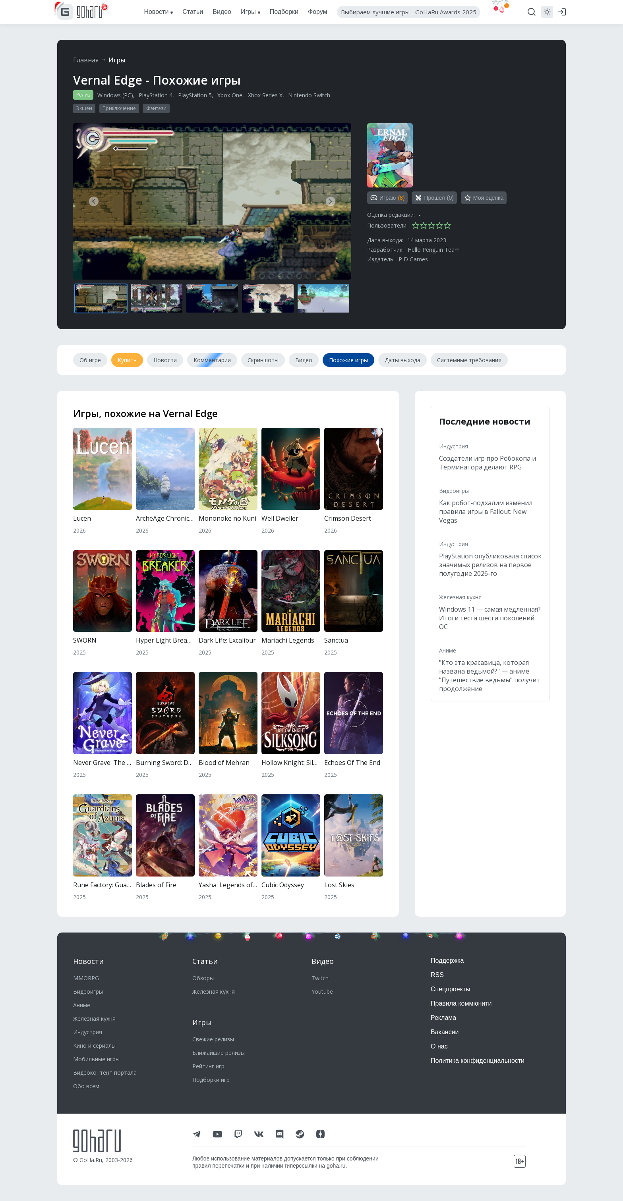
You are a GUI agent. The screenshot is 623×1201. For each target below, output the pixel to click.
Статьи (205, 961)
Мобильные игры (96, 1059)
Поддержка (447, 960)
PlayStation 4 (155, 95)
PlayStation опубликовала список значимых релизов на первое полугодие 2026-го (490, 565)
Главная (86, 60)
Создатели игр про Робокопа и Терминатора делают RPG (487, 462)
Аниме (447, 650)
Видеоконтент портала (105, 1072)
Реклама (443, 1017)
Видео (323, 961)
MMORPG (86, 978)
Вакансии (445, 1032)
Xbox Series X (265, 95)
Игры (116, 60)
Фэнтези (156, 108)
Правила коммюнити (461, 1003)
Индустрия (453, 446)
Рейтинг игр (208, 1066)
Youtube (322, 991)
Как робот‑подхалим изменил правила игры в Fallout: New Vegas (485, 511)
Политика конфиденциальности (477, 1060)
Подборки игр (211, 1079)
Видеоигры (454, 490)
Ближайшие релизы (218, 1052)
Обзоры (203, 978)
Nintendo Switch (309, 95)
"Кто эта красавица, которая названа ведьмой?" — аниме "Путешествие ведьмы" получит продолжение (489, 675)
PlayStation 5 (195, 95)
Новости (88, 961)
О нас (439, 1046)
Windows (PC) (115, 95)
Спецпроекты (450, 989)
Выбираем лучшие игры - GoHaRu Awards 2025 (408, 12)
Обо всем (86, 1086)
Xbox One (229, 95)
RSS (437, 974)
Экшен (84, 108)
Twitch (320, 978)
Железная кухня (460, 597)
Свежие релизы (213, 1039)
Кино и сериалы (94, 1045)
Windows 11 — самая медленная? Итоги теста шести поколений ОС (490, 618)
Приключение (119, 108)
